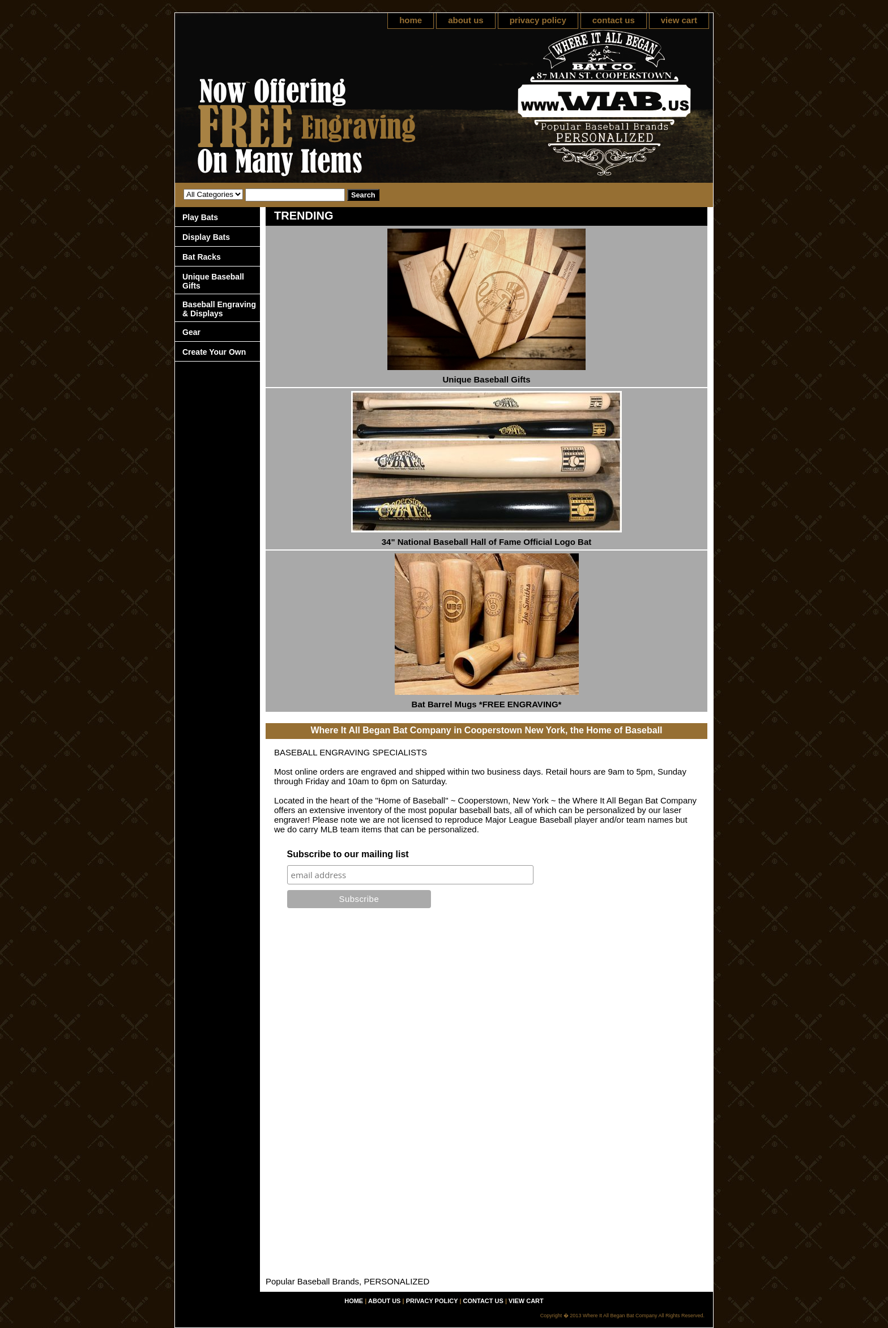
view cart (679, 20)
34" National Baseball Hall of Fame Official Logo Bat (487, 542)
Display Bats (206, 237)
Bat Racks (201, 256)
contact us (613, 20)
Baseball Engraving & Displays (219, 309)
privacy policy (538, 20)
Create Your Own (214, 351)
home (410, 20)
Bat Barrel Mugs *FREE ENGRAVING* (487, 704)
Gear (191, 332)
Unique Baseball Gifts (486, 379)
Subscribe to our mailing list (348, 854)
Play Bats (200, 217)
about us (466, 20)
